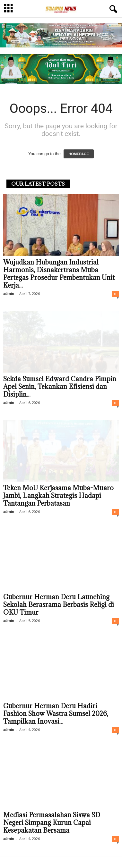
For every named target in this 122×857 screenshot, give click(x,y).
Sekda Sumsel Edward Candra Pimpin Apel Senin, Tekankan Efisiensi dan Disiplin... (59, 387)
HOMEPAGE (78, 154)
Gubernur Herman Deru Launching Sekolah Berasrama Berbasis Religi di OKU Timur (58, 605)
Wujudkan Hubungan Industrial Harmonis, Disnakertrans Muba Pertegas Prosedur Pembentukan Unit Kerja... (59, 274)
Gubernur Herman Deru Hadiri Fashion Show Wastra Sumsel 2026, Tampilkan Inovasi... (55, 714)
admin (8, 294)
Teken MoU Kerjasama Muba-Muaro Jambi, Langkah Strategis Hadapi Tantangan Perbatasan (58, 496)
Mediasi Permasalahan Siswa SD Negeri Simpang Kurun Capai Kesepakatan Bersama (51, 823)
